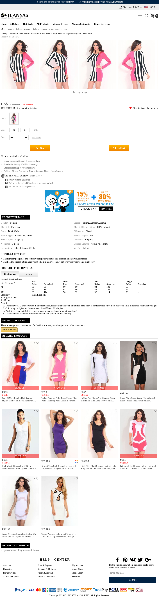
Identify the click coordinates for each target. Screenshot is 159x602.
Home (4, 24)
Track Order (77, 573)
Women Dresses (60, 24)
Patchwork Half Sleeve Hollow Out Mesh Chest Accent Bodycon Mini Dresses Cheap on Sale (138, 468)
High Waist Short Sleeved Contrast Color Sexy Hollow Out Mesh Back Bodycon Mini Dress (99, 468)
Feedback (76, 576)
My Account (77, 565)
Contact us (7, 569)
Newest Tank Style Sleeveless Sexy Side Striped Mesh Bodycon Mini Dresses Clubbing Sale (59, 468)
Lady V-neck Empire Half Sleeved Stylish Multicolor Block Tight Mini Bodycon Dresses (18, 400)
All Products (42, 24)
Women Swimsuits (81, 24)
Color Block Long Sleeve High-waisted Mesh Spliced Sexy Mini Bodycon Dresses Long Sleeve (137, 400)
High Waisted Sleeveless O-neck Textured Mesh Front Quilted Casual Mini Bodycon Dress (20, 468)
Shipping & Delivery (47, 569)
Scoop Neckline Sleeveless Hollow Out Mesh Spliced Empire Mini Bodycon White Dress (19, 536)
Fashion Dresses (47, 29)
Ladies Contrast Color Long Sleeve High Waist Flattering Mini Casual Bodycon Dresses (59, 400)
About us (7, 565)
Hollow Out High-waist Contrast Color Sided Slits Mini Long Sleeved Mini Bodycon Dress (98, 400)
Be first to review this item (25, 108)
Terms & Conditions (46, 576)
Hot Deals (28, 24)
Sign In (126, 7)
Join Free (137, 7)
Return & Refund (45, 573)
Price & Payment (45, 565)
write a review (9, 329)
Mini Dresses (61, 29)
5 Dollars (14, 24)
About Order (77, 569)
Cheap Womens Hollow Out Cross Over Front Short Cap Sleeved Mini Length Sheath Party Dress (58, 536)
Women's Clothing (31, 29)
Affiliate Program (10, 576)
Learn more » (57, 171)
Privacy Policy (9, 573)
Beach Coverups (102, 24)
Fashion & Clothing (14, 29)
